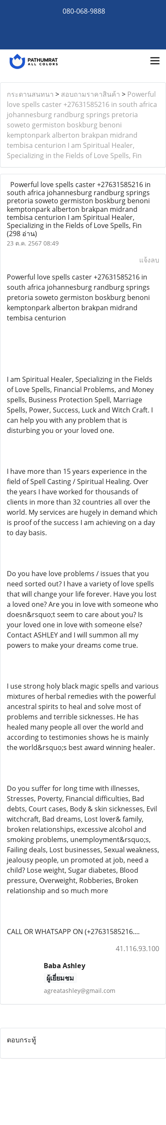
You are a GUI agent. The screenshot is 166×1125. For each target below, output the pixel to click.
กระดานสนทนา (30, 94)
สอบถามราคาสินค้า (90, 94)
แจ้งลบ (149, 260)
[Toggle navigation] (155, 61)
